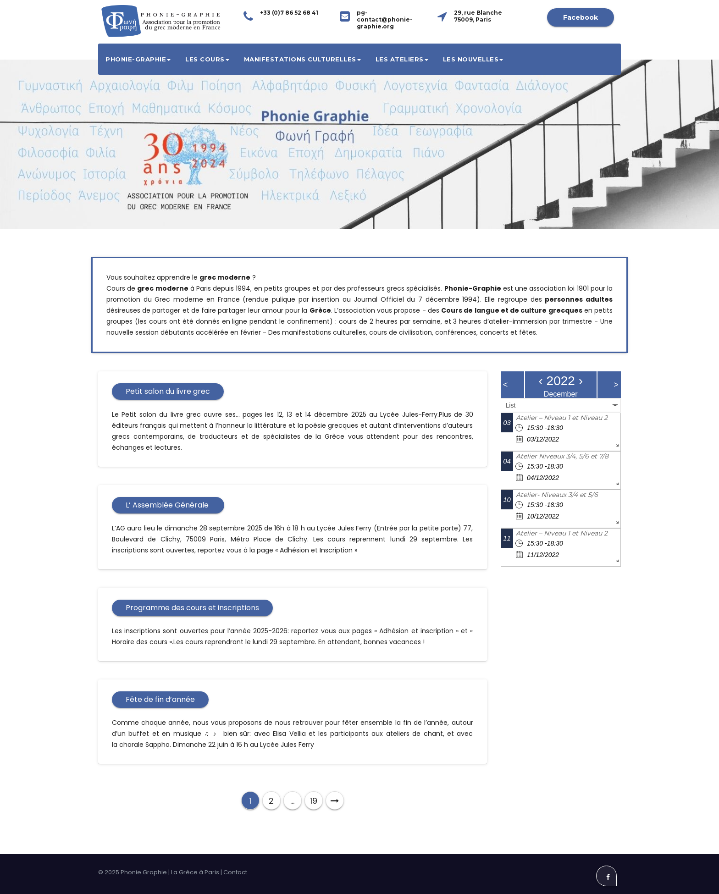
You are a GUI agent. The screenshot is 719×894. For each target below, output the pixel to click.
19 (313, 800)
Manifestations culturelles (302, 59)
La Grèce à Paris (195, 872)
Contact (235, 872)
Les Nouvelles (473, 59)
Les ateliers (402, 59)
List (511, 405)
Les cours (207, 59)
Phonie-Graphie (138, 59)
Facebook (580, 17)
